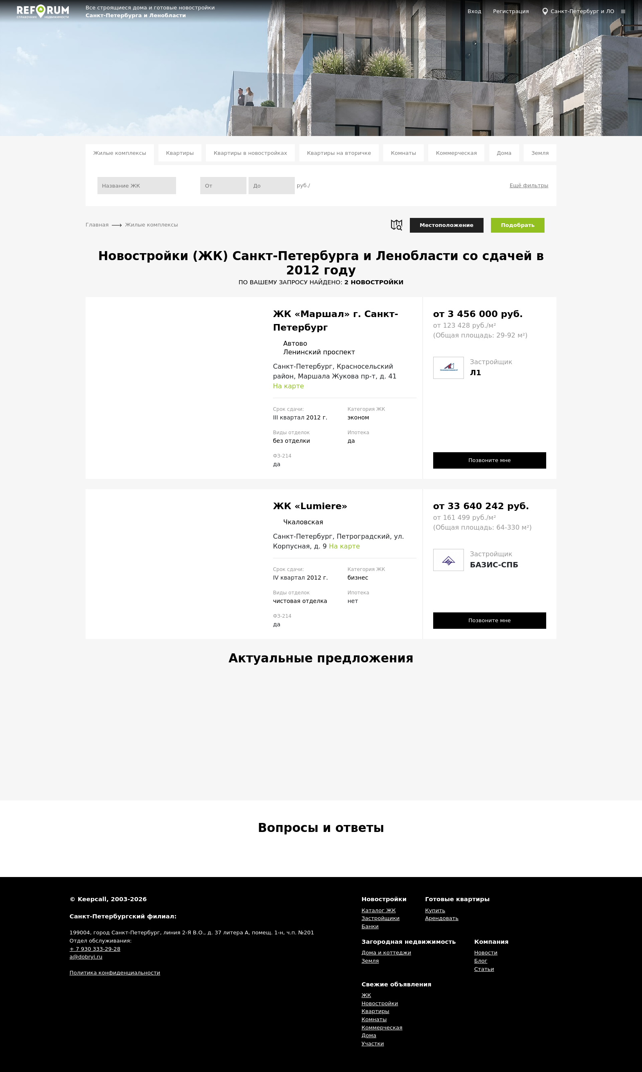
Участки (373, 1043)
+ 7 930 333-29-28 (95, 949)
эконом (358, 417)
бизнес (358, 577)
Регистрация (511, 11)
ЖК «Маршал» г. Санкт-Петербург (335, 321)
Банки (370, 926)
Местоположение (446, 225)
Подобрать (517, 225)
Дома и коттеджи (386, 953)
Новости (485, 953)
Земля (540, 153)
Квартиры (180, 153)
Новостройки (380, 1003)
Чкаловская (298, 522)
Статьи (484, 969)
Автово (290, 343)
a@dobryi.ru (86, 957)
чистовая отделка (300, 601)
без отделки (291, 440)
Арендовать (442, 918)
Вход (475, 11)
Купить (435, 910)
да (351, 440)
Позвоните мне (489, 460)
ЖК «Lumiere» (310, 506)
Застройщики (381, 918)
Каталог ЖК (379, 910)
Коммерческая (456, 153)
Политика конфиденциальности (115, 973)
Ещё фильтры (529, 185)
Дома (504, 153)
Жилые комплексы (119, 153)
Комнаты (403, 153)
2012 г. (317, 417)
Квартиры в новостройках (250, 153)
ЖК (366, 995)
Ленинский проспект (314, 352)
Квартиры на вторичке (339, 153)
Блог (480, 961)
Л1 (475, 372)
